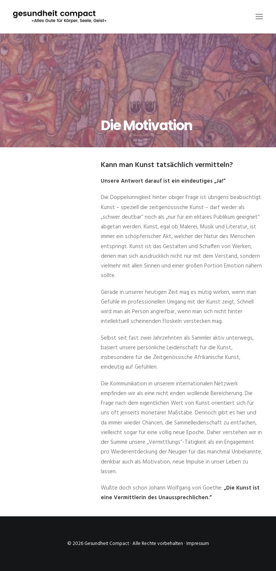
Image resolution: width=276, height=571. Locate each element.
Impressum (197, 544)
